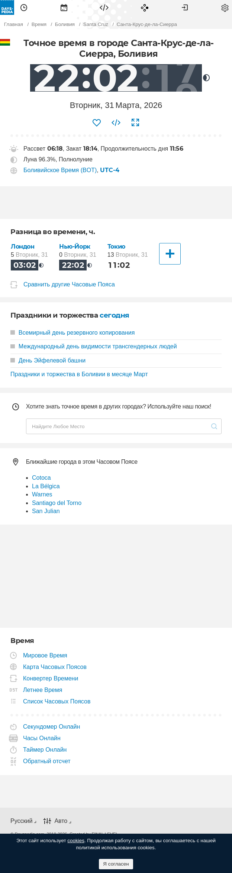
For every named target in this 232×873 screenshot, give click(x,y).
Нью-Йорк (74, 246)
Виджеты (104, 7)
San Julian (46, 511)
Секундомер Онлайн (51, 726)
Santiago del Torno (56, 503)
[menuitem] (24, 7)
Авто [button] (60, 821)
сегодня (114, 315)
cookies (75, 840)
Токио (116, 246)
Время (24, 7)
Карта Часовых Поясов (55, 667)
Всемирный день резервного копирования (72, 332)
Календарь (64, 7)
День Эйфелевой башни (48, 360)
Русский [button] (21, 821)
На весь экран (135, 122)
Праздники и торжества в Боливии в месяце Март (79, 374)
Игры (145, 7)
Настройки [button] (225, 7)
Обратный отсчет (47, 761)
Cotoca (41, 478)
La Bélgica (46, 486)
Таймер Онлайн (45, 749)
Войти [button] (185, 7)
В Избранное (96, 122)
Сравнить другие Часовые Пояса (69, 284)
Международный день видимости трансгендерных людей (93, 346)
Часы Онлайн (42, 738)
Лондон (23, 246)
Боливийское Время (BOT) (60, 170)
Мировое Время (45, 655)
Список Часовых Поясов (56, 701)
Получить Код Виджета (116, 122)
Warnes (42, 494)
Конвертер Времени (50, 678)
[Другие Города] (170, 254)
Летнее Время (42, 690)
